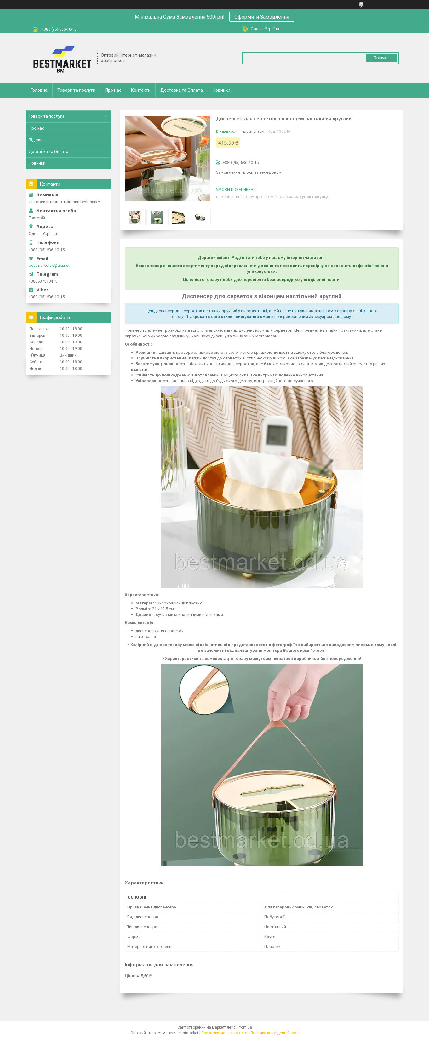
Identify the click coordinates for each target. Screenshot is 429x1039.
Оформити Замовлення (261, 17)
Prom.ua (244, 1027)
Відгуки (36, 139)
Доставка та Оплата (181, 90)
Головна (39, 90)
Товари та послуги (76, 90)
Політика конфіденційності (274, 1033)
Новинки (221, 90)
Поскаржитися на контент (224, 1033)
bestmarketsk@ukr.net (49, 265)
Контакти (141, 90)
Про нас (113, 90)
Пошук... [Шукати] (381, 57)
